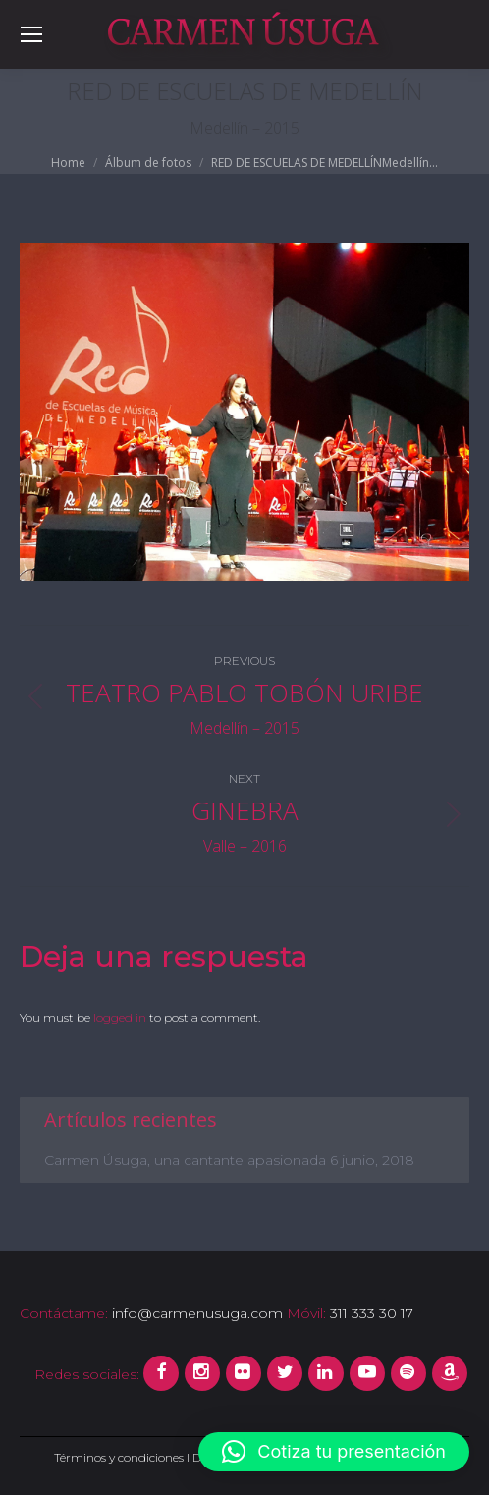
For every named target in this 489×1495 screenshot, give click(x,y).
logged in (119, 1017)
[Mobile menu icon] (31, 34)
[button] (333, 1451)
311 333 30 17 (369, 1313)
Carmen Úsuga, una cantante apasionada (185, 1160)
